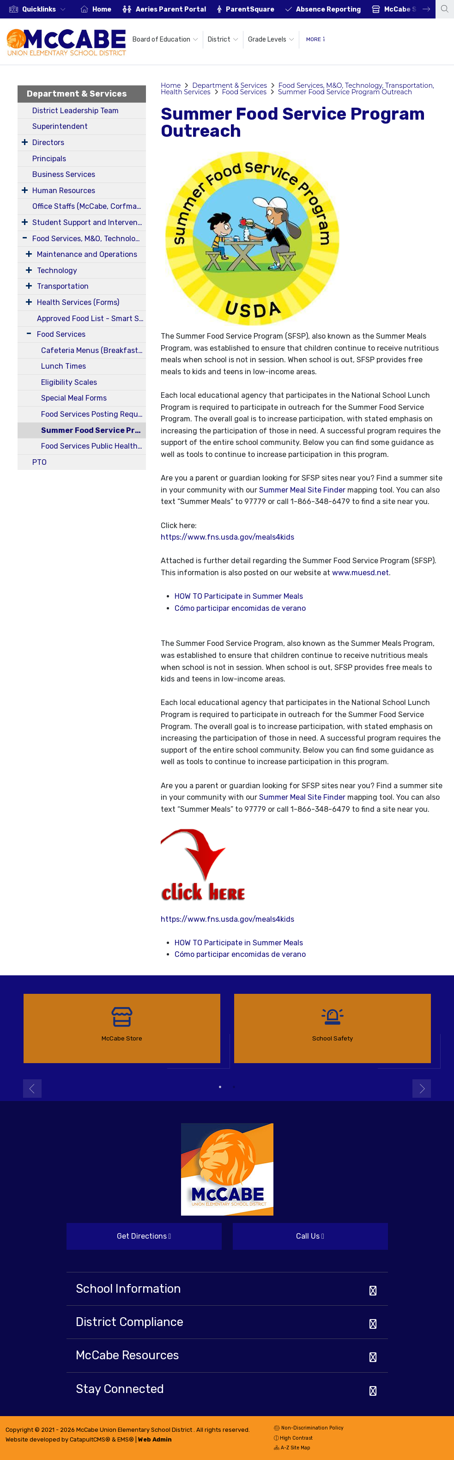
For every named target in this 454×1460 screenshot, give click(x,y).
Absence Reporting (328, 9)
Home (101, 9)
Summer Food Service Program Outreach (93, 430)
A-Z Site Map (292, 1449)
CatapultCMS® (90, 1439)
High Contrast (296, 1438)
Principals (49, 158)
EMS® (125, 1439)
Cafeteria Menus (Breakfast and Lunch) (93, 350)
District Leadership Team (75, 110)
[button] (45, 9)
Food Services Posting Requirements (93, 414)
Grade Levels (271, 39)
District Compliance (129, 1322)
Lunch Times (63, 366)
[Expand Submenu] (24, 141)
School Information (128, 1289)
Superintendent (60, 126)
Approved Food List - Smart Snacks (91, 318)
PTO (39, 462)
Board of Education (165, 39)
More (315, 39)
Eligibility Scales (69, 382)
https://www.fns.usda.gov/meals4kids (227, 537)
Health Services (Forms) (78, 302)
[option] (37, 9)
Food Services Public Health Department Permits (93, 446)
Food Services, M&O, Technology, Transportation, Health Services (89, 238)
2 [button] (234, 1087)
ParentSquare (250, 9)
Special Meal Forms (74, 398)
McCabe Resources (127, 1355)
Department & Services (77, 94)
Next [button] (419, 9)
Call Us (278, 1240)
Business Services (63, 174)
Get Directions (119, 1240)
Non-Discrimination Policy (309, 1429)
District (223, 39)
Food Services (61, 334)
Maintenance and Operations (87, 254)
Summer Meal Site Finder (302, 490)
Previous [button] (32, 1088)
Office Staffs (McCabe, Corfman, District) (89, 206)
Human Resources (63, 190)
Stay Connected (120, 1389)
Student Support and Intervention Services (89, 222)
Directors (48, 142)
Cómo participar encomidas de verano (240, 608)
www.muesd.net (360, 572)
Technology (57, 270)
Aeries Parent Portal (171, 9)
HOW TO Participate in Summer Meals (239, 596)
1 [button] (220, 1087)
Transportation (63, 286)
